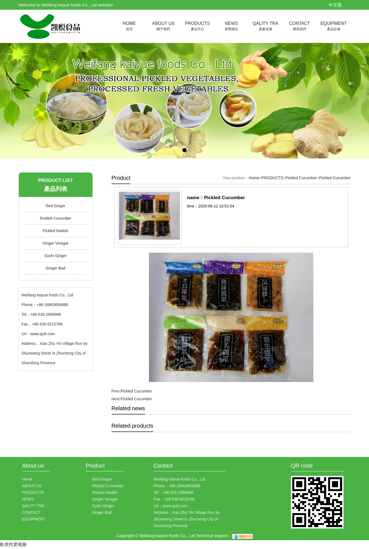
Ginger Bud (55, 268)
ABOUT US (163, 26)
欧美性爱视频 (13, 544)
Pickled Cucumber (55, 218)
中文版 (335, 4)
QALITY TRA (266, 26)
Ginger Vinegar (56, 243)
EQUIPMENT (334, 26)
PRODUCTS (197, 26)
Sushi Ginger (55, 255)
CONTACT (300, 26)
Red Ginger (56, 206)
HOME (129, 26)
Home (254, 178)
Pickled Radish (55, 231)
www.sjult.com (42, 334)
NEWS (232, 26)
